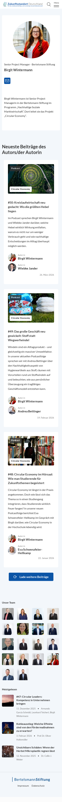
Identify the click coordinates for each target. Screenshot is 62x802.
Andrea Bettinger (29, 411)
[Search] (48, 4)
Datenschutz (38, 785)
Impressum (23, 785)
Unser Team (8, 602)
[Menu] (56, 4)
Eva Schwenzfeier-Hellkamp (30, 551)
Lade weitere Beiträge (34, 577)
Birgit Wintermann (30, 258)
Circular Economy (20, 189)
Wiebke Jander (28, 268)
